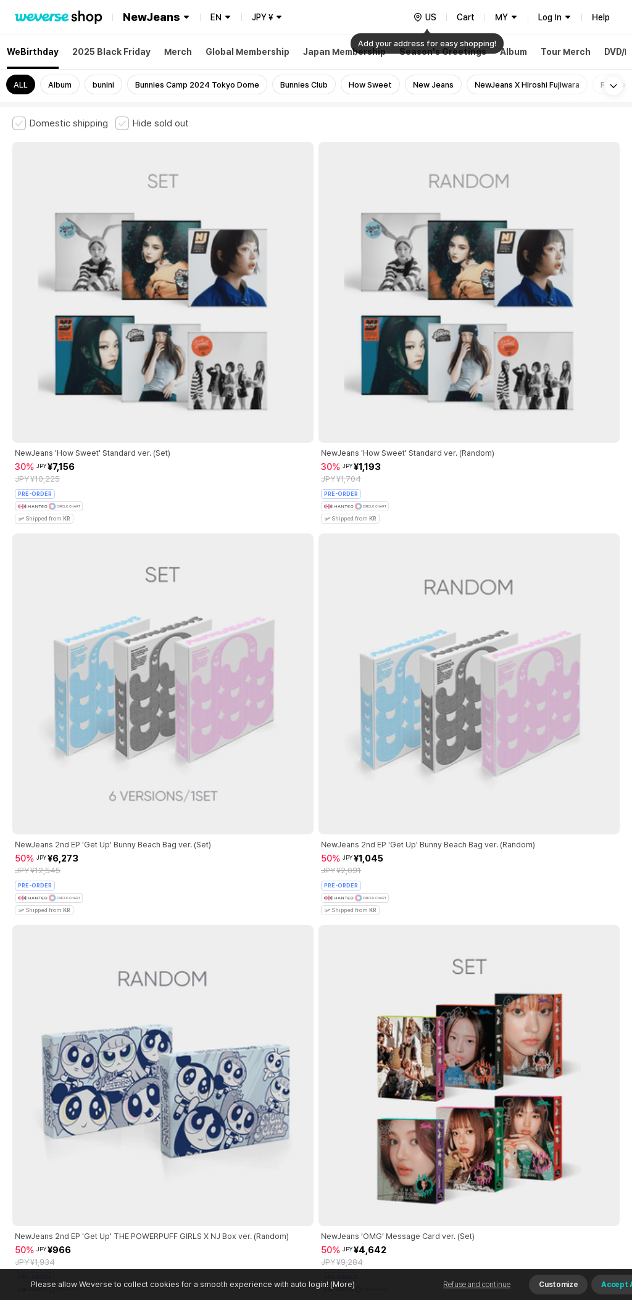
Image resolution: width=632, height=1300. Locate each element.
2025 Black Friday (111, 52)
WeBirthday (33, 52)
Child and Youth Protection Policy (300, 1093)
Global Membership (247, 52)
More (316, 1008)
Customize (558, 1284)
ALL (21, 84)
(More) (341, 1284)
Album (513, 52)
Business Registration (200, 1148)
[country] (424, 17)
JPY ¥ (262, 17)
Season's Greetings (442, 52)
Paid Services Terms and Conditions (163, 1093)
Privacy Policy (398, 1093)
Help (601, 17)
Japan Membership (344, 52)
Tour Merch (566, 52)
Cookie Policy (461, 1093)
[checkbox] (60, 123)
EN (216, 17)
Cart (466, 17)
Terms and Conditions (46, 1093)
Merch (178, 52)
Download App (588, 1220)
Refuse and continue (476, 1284)
